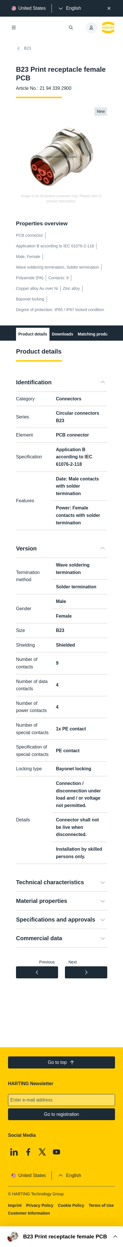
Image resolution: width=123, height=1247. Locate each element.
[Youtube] (57, 1152)
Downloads (62, 334)
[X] (42, 1152)
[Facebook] (28, 1152)
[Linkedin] (14, 1152)
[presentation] (69, 8)
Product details (32, 334)
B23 (23, 48)
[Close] (109, 8)
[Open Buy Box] (61, 1236)
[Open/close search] (70, 27)
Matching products (96, 334)
